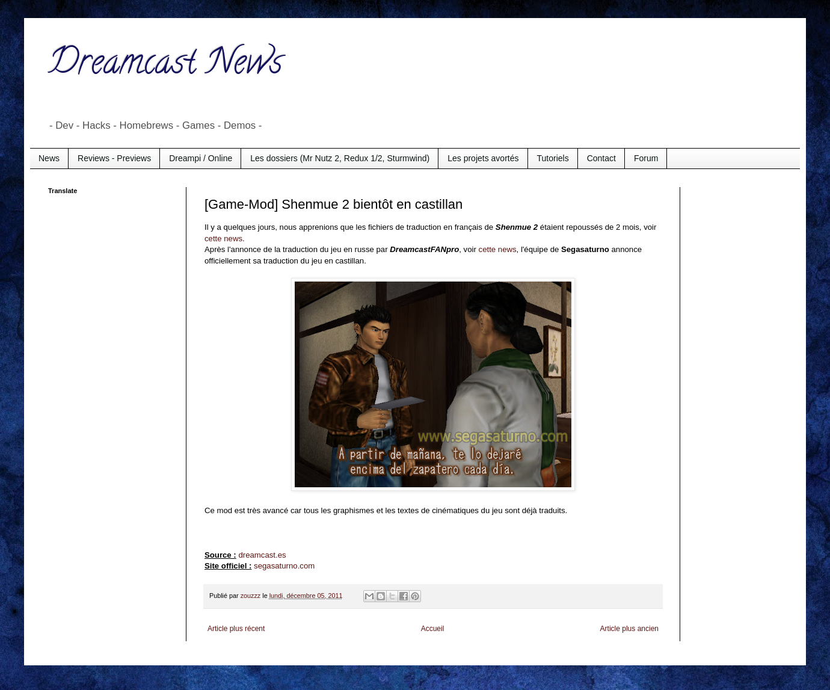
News (49, 158)
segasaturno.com (284, 565)
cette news (223, 238)
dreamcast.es (262, 554)
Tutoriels (553, 158)
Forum (646, 158)
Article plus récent (236, 628)
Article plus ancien (629, 628)
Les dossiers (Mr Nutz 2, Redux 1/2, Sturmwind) (339, 158)
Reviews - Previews (114, 158)
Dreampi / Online (200, 158)
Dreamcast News (165, 65)
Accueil (432, 628)
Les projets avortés (482, 158)
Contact (601, 158)
